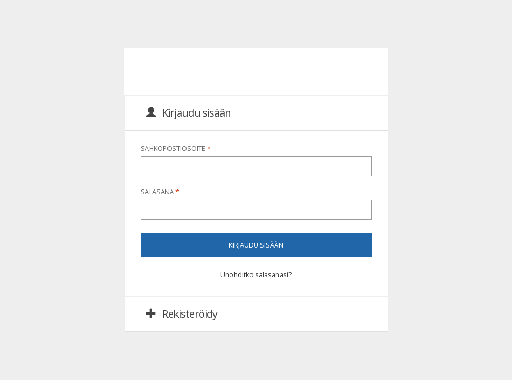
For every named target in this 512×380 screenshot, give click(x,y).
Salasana (160, 191)
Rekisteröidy (181, 314)
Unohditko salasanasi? (256, 274)
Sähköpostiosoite (176, 148)
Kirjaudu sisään (188, 113)
